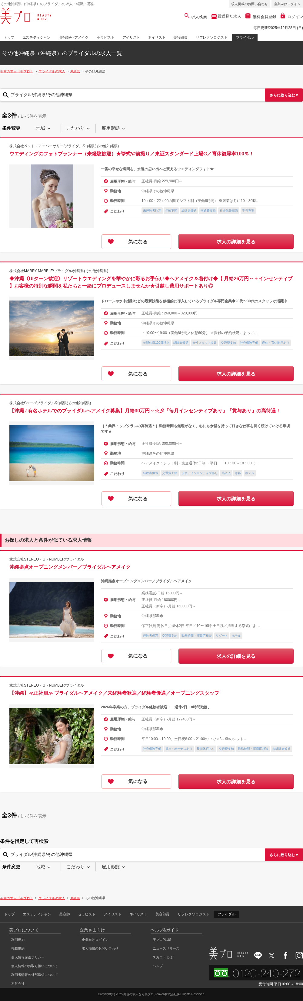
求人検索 (196, 17)
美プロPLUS (162, 939)
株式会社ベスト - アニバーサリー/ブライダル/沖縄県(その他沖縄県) (64, 146)
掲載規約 (18, 948)
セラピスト (106, 37)
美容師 (64, 914)
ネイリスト (156, 37)
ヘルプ (158, 966)
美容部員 (180, 37)
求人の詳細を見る (236, 241)
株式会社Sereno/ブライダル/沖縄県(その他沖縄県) (50, 403)
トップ (9, 37)
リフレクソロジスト (211, 37)
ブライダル (245, 37)
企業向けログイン (287, 4)
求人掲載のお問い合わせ (249, 4)
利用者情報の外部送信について (34, 975)
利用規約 (18, 939)
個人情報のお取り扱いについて (34, 966)
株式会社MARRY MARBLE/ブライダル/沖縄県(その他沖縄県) (58, 271)
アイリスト (131, 37)
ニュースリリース (166, 948)
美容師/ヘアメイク (73, 37)
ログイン (292, 17)
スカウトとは (163, 957)
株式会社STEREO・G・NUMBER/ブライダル (46, 559)
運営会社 (18, 983)
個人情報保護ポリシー (28, 957)
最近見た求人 (229, 16)
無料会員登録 (260, 17)
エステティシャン (36, 37)
